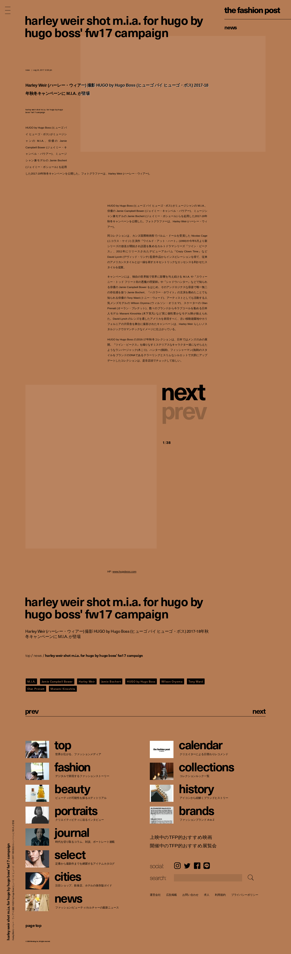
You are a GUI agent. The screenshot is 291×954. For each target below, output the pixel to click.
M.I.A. (31, 681)
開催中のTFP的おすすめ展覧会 (183, 845)
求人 (207, 894)
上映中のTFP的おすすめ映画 (181, 837)
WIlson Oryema (172, 681)
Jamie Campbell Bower (57, 681)
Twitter (187, 865)
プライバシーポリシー (244, 894)
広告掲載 (171, 894)
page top (33, 925)
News (230, 27)
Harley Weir (87, 681)
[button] (185, 390)
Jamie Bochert (111, 681)
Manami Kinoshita (62, 689)
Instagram (177, 865)
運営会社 (155, 894)
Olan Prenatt (36, 689)
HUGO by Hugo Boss (141, 681)
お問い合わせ (190, 894)
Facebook (197, 865)
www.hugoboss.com (124, 571)
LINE (206, 865)
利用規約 (220, 894)
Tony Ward (195, 681)
